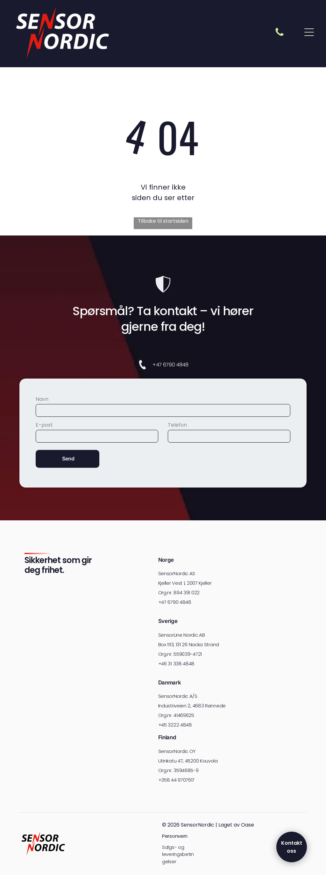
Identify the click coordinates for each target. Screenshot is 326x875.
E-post (44, 425)
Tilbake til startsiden (163, 221)
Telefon (177, 425)
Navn (42, 399)
